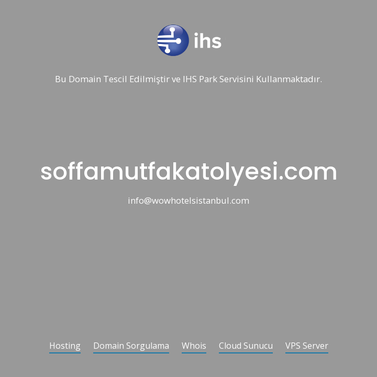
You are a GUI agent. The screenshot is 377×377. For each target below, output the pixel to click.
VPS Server (306, 346)
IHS (190, 79)
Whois (194, 346)
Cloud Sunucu (246, 346)
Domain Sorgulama (131, 346)
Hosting (65, 346)
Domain (85, 79)
